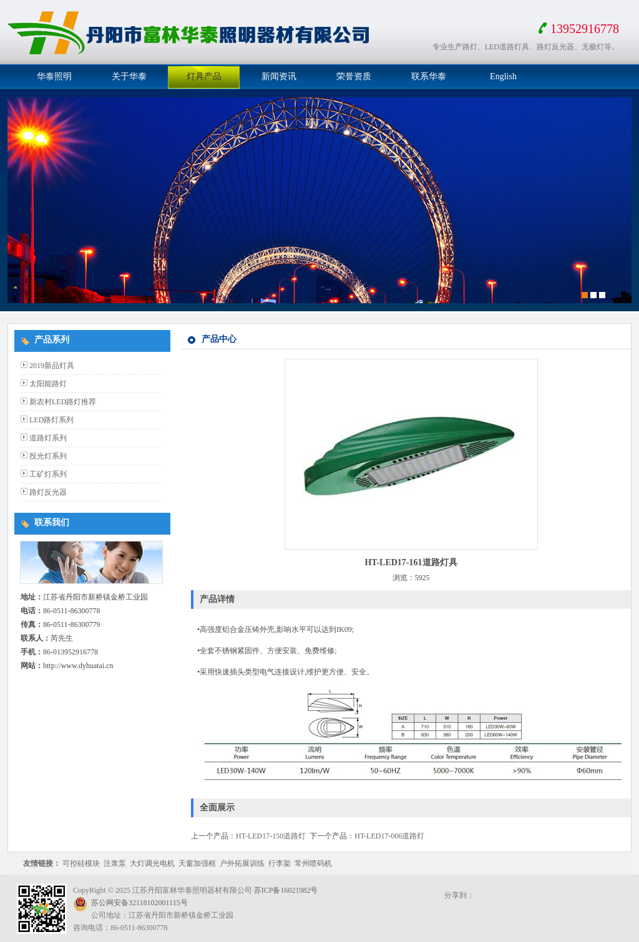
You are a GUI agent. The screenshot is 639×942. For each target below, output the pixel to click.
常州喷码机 (313, 863)
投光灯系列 (48, 456)
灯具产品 (204, 76)
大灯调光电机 (152, 863)
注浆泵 (115, 863)
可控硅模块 (81, 863)
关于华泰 (129, 76)
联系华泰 (428, 76)
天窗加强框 (197, 863)
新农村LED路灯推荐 (62, 401)
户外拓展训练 (242, 863)
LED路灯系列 (51, 419)
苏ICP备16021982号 (286, 890)
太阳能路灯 (48, 383)
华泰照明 (54, 76)
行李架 (279, 863)
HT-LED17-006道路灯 (389, 836)
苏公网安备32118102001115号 (139, 902)
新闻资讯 (278, 76)
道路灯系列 (48, 438)
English (503, 76)
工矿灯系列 (48, 474)
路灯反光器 (48, 492)
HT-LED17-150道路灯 (271, 836)
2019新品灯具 (51, 365)
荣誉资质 (353, 76)
